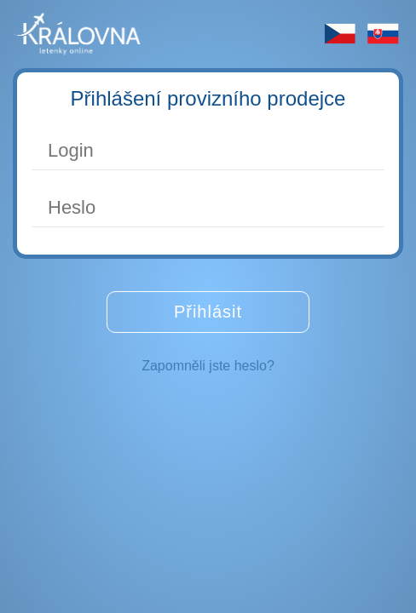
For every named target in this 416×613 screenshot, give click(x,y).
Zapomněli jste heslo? (208, 365)
